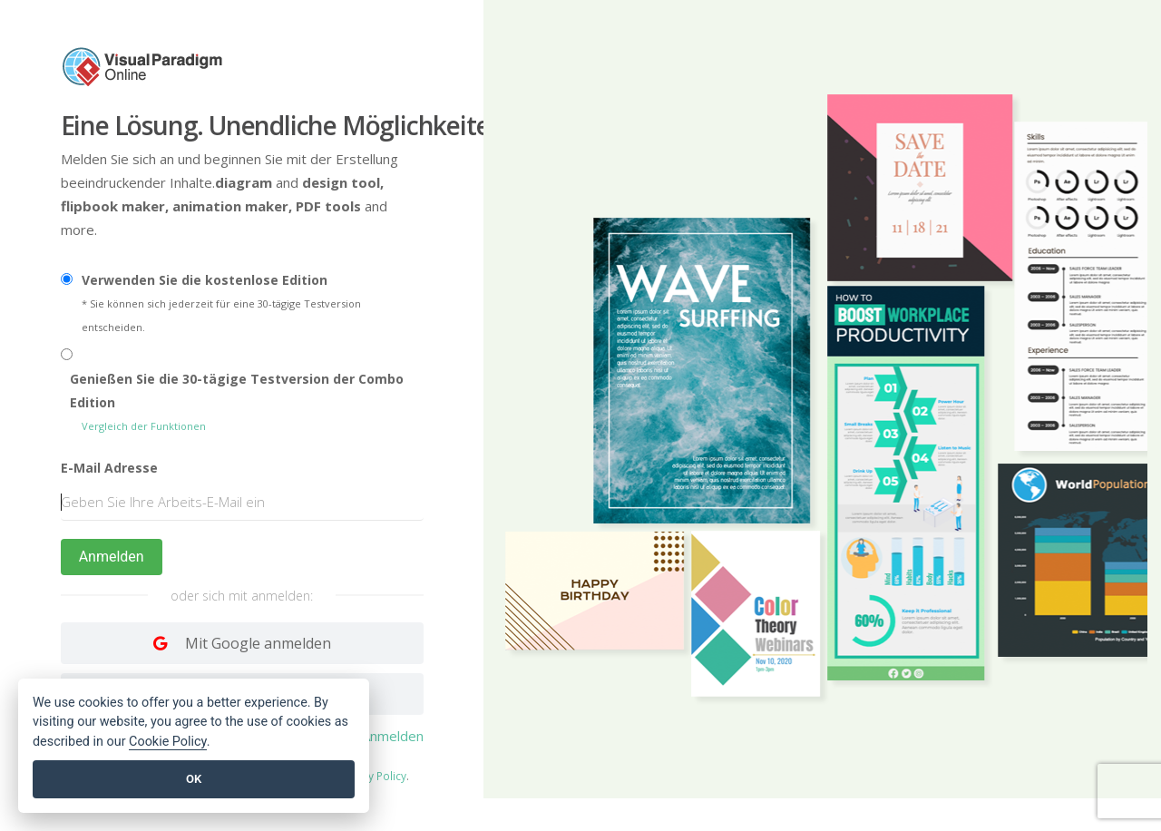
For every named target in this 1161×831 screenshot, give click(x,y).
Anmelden (111, 556)
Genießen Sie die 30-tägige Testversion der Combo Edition (237, 390)
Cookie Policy (168, 741)
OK (193, 779)
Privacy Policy (371, 775)
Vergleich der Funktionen (144, 426)
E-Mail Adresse (109, 467)
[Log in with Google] (242, 643)
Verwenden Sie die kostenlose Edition (204, 279)
